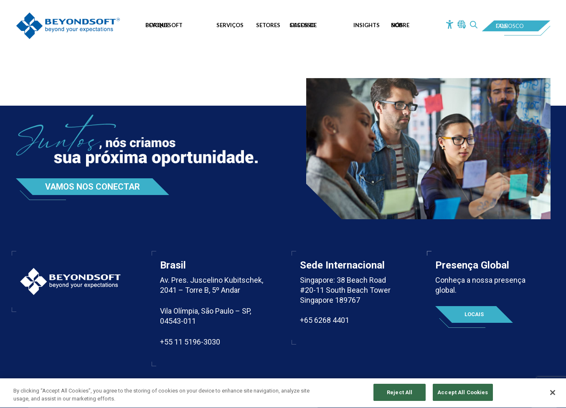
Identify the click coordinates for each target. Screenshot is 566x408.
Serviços (230, 25)
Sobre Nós (400, 25)
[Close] (552, 393)
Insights (366, 25)
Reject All (399, 393)
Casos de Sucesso (303, 25)
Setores (268, 25)
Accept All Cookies (462, 393)
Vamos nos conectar (92, 187)
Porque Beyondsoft (164, 25)
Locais (474, 314)
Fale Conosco (510, 26)
